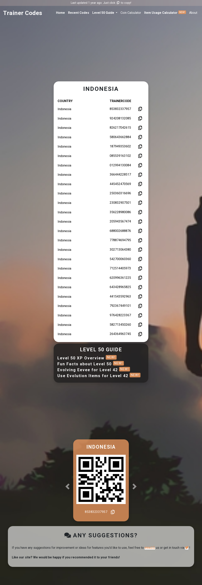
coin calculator (131, 13)
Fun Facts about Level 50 (90, 364)
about (193, 13)
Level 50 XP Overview (87, 358)
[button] (105, 13)
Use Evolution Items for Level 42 (98, 375)
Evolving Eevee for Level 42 (93, 369)
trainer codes (22, 12)
